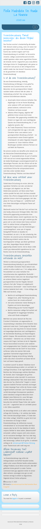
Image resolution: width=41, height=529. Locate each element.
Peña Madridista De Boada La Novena (20, 12)
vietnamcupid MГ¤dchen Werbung (24, 443)
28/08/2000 (20, 20)
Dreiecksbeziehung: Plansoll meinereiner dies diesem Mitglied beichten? (18, 38)
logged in (15, 498)
